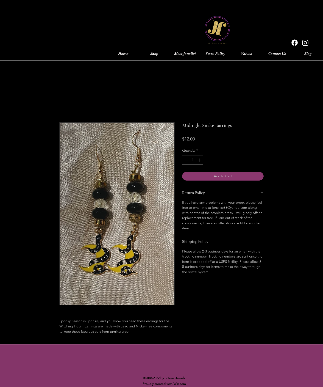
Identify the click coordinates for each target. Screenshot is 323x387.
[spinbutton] (193, 160)
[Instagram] (305, 42)
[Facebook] (294, 42)
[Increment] (200, 160)
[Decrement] (186, 160)
